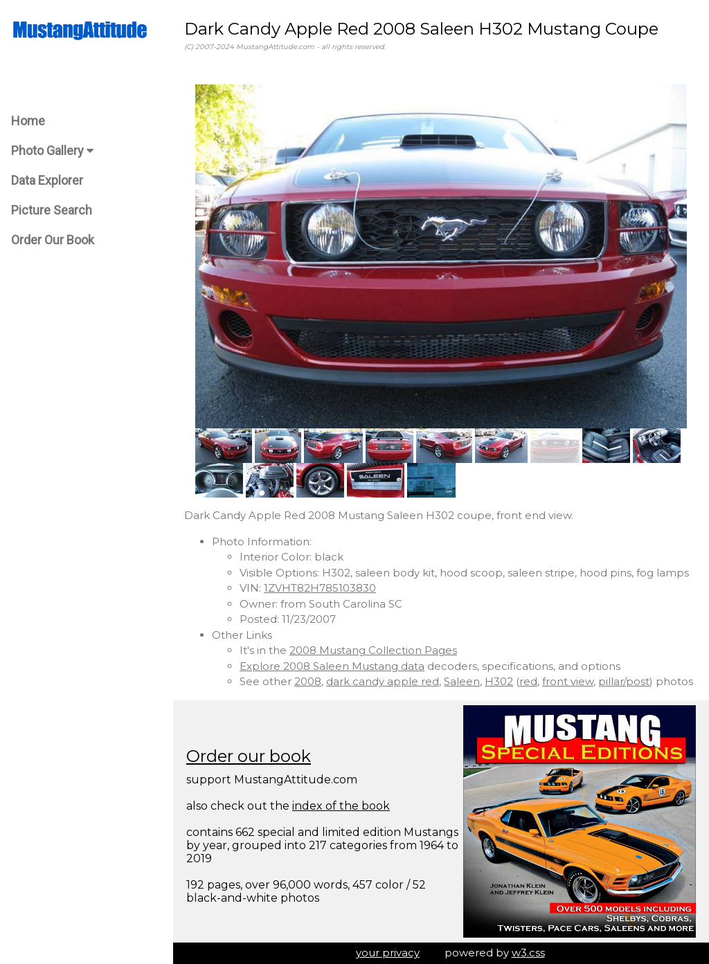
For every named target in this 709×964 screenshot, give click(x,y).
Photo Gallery (52, 150)
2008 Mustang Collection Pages (373, 650)
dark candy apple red (382, 681)
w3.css (528, 952)
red (528, 681)
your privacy (388, 952)
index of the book (341, 805)
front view (567, 681)
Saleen (462, 681)
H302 (499, 681)
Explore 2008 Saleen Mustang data (332, 666)
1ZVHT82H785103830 (320, 587)
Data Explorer (47, 180)
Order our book (248, 756)
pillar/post (623, 681)
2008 (307, 681)
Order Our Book (52, 240)
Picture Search (51, 210)
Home (28, 120)
